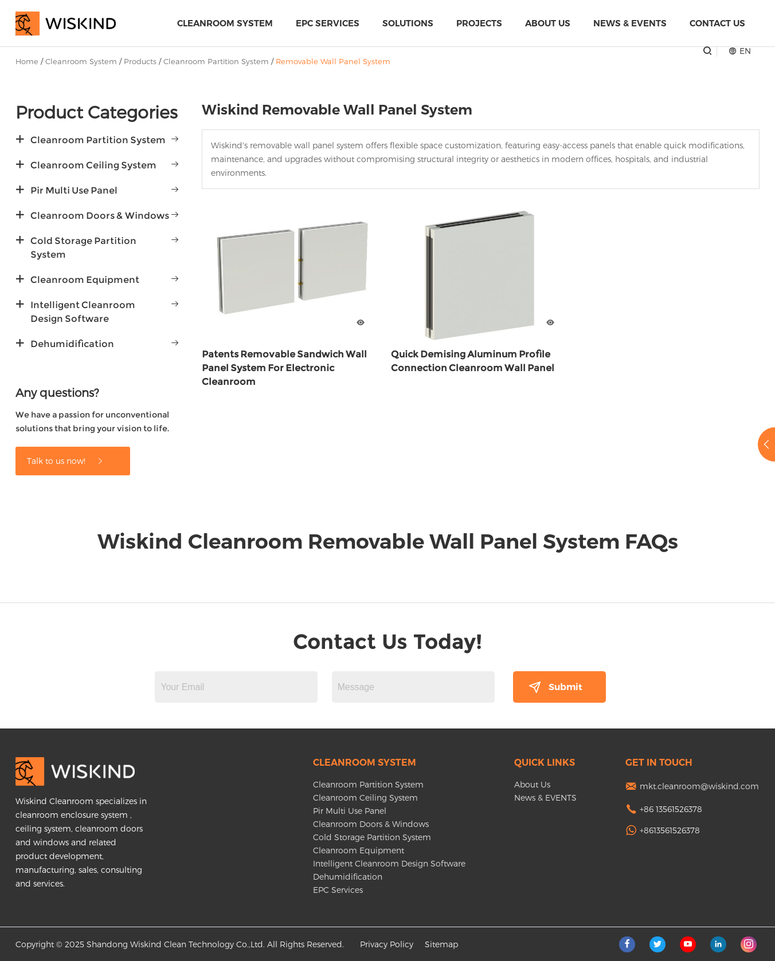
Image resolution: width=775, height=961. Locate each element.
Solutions (407, 23)
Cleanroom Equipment (84, 279)
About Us (547, 23)
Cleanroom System (225, 23)
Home (26, 61)
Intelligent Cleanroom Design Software (82, 312)
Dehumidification (72, 343)
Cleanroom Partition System (216, 61)
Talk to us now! (65, 461)
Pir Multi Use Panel (74, 190)
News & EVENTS (630, 23)
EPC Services (327, 23)
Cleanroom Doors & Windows (99, 215)
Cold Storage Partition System (83, 247)
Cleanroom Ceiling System (93, 165)
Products (140, 61)
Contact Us (717, 23)
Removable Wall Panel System (333, 61)
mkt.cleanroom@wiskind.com (699, 786)
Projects (479, 23)
